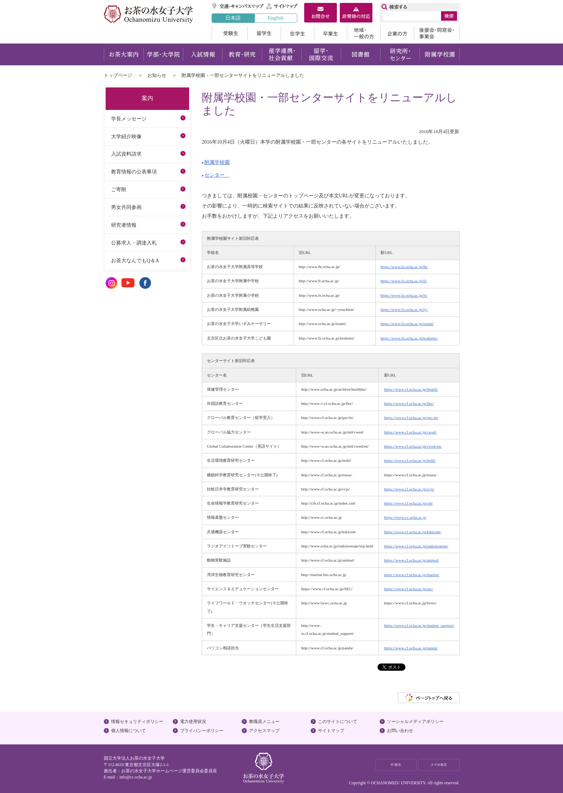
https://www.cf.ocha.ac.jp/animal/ (411, 560)
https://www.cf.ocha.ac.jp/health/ (411, 389)
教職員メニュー (264, 721)
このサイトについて (337, 721)
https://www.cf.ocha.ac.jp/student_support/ (419, 625)
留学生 (264, 33)
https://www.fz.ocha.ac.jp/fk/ (404, 266)
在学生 (297, 33)
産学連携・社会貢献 (281, 54)
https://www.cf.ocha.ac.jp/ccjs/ (409, 489)
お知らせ (156, 75)
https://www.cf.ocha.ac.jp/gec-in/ (411, 417)
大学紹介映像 (126, 136)
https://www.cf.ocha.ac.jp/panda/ (411, 648)
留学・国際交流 (321, 54)
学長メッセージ (129, 119)
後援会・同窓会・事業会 (437, 33)
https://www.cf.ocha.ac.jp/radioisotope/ (416, 546)
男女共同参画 (126, 207)
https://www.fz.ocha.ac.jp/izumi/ (407, 323)
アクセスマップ (264, 730)
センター (217, 175)
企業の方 (397, 33)
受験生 (229, 33)
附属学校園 (440, 54)
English (275, 18)
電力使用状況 (193, 721)
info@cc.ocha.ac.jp (135, 777)
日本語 (233, 18)
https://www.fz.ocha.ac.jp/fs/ (403, 295)
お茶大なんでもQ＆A (135, 260)
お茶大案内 (123, 54)
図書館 (360, 54)
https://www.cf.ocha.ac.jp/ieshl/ (410, 460)
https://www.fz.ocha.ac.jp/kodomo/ (409, 338)
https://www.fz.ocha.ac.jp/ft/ (403, 281)
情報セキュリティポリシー (137, 721)
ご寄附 (118, 189)
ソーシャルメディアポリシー (415, 721)
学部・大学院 (163, 54)
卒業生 (330, 33)
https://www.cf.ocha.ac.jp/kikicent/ (412, 532)
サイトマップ (282, 6)
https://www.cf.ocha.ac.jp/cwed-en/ (413, 446)
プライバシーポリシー (202, 730)
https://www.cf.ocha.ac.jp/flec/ (409, 403)
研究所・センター (400, 54)
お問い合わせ (400, 730)
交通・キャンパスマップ (238, 6)
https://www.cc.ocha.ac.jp (405, 517)
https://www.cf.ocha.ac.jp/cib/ (408, 503)
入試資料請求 (126, 154)
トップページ (118, 75)
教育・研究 (242, 54)
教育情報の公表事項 (134, 171)
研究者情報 (123, 225)
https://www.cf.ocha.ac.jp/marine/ (411, 574)
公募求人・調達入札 (134, 243)
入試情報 (202, 54)
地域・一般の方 (363, 33)
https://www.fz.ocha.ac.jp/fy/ (404, 309)
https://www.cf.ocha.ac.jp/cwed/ (410, 432)
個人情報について (128, 730)
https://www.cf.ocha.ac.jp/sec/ (408, 589)
